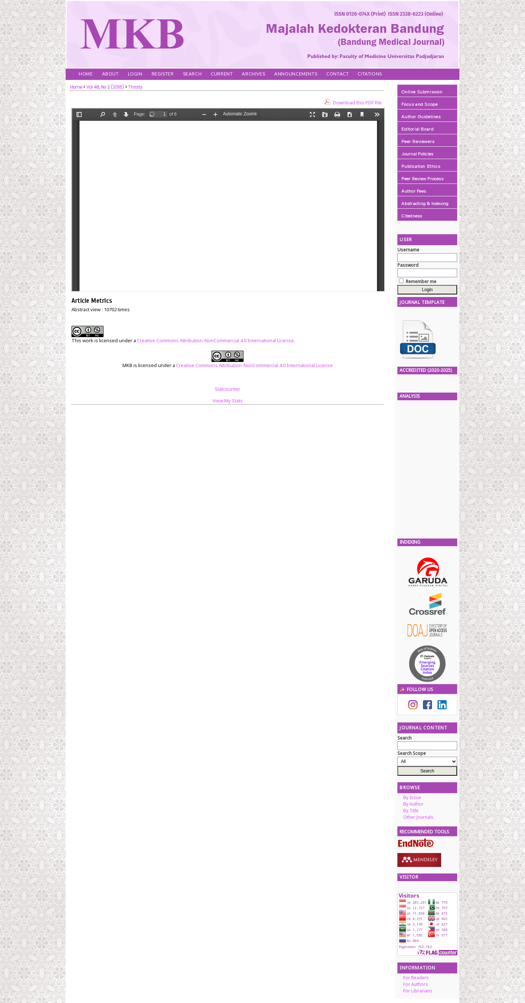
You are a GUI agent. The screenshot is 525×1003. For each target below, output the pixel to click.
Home (86, 74)
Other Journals (418, 817)
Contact (337, 74)
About (110, 74)
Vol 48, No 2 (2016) (105, 87)
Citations (370, 74)
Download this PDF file (357, 102)
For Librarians (417, 991)
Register (163, 74)
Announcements (295, 74)
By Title (411, 810)
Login (135, 74)
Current (222, 74)
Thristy (135, 87)
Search (192, 74)
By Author (413, 804)
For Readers (416, 978)
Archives (253, 74)
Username (408, 250)
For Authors (415, 984)
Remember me (421, 281)
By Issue (412, 797)
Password (408, 265)
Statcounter (227, 389)
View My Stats (228, 400)
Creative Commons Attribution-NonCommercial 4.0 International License (215, 340)
